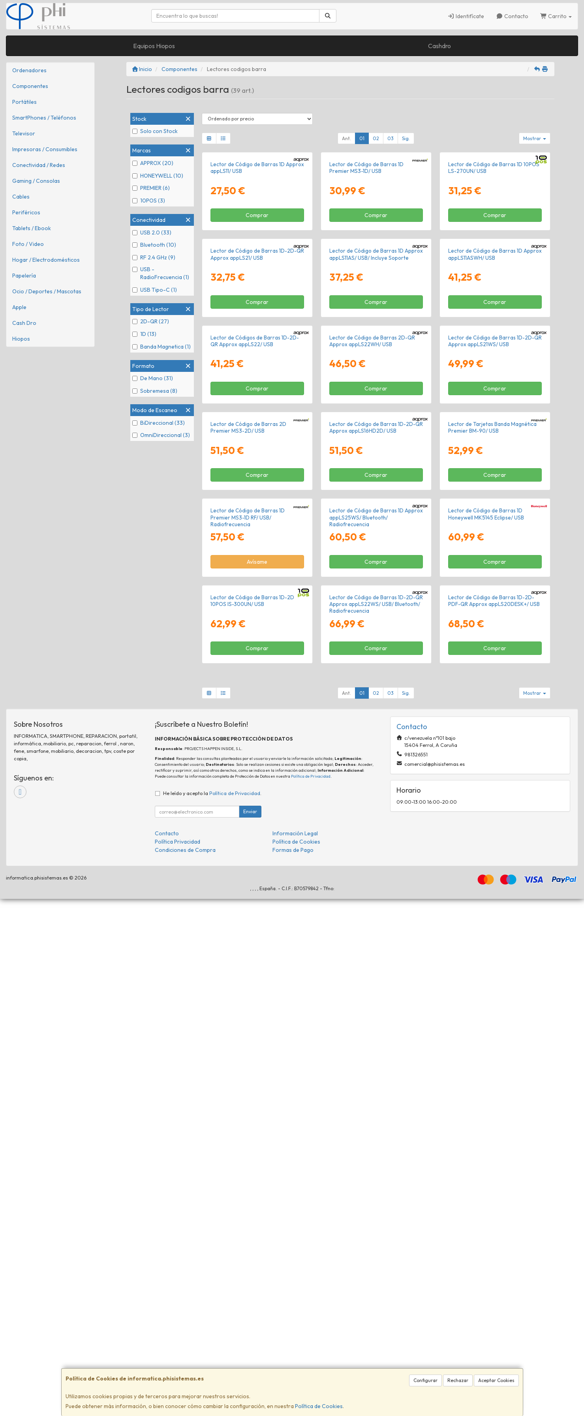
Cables (21, 196)
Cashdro (439, 46)
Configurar (425, 1380)
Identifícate (466, 16)
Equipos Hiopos (154, 46)
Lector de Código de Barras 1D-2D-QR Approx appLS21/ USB (257, 426)
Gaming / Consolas (36, 180)
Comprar (257, 301)
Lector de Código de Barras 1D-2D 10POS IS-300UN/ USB (252, 1117)
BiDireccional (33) (158, 422)
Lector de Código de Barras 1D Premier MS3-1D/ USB (366, 253)
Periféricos (26, 212)
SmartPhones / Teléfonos (44, 117)
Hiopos (21, 338)
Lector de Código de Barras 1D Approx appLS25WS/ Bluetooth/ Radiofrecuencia (376, 948)
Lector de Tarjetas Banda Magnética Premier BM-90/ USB (492, 771)
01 (361, 138)
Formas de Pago (293, 1367)
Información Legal (295, 1350)
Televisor (23, 133)
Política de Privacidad (310, 1293)
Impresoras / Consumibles (44, 149)
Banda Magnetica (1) (161, 346)
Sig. (406, 138)
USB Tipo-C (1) (154, 289)
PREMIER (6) (151, 187)
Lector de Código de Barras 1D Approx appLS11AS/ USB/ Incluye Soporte (376, 426)
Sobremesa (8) (154, 390)
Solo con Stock (155, 131)
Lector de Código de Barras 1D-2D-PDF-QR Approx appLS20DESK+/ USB (494, 1117)
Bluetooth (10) (154, 244)
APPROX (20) (152, 163)
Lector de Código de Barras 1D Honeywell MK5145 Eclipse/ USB (486, 944)
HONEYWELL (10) (157, 175)
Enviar (250, 1329)
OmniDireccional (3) (161, 435)
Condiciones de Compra (185, 1367)
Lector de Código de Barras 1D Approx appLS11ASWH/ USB (495, 426)
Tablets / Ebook (31, 228)
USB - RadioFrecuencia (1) (160, 273)
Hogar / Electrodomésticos (46, 259)
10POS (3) (148, 200)
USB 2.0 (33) (151, 232)
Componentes (30, 86)
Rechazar (457, 1380)
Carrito (556, 16)
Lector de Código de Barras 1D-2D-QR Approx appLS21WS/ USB (495, 599)
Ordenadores (29, 70)
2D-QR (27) (150, 321)
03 (390, 138)
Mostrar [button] (534, 138)
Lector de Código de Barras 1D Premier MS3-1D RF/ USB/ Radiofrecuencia (247, 948)
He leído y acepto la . (212, 1310)
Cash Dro (24, 322)
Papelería (24, 275)
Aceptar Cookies (496, 1380)
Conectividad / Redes (38, 165)
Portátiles (24, 101)
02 (376, 138)
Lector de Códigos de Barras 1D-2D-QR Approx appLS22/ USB (254, 599)
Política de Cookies (319, 1406)
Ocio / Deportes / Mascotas (46, 291)
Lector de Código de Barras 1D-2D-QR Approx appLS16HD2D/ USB (376, 771)
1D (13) (144, 334)
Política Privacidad (177, 1358)
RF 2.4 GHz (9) (153, 257)
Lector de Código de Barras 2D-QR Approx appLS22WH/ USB (372, 599)
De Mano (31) (152, 378)
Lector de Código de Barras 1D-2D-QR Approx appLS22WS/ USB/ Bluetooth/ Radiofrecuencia (376, 1121)
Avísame (257, 992)
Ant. (346, 138)
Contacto (512, 16)
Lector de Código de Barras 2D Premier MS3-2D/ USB (248, 771)
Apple (19, 307)
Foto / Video (28, 244)
